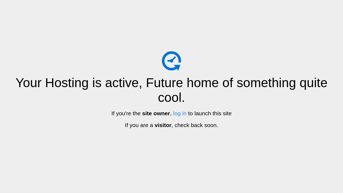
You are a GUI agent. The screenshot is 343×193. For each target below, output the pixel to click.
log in (180, 113)
